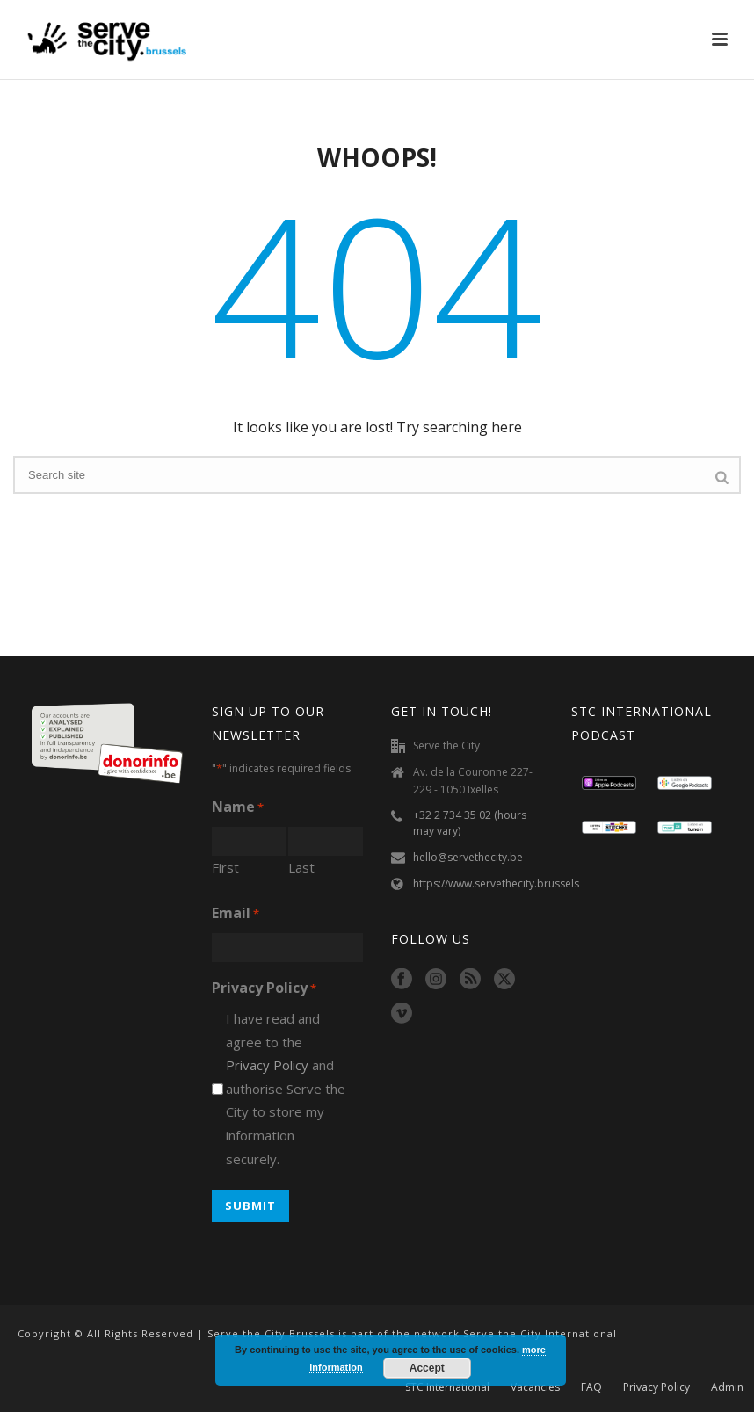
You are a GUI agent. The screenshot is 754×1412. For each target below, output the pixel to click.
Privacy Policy (267, 1065)
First (225, 867)
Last (301, 867)
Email (235, 914)
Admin (727, 1387)
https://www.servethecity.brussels (496, 883)
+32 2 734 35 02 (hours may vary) (469, 822)
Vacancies (535, 1387)
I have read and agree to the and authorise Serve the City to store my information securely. (285, 1088)
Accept (427, 1368)
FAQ (591, 1387)
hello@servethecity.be (468, 857)
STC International (447, 1387)
